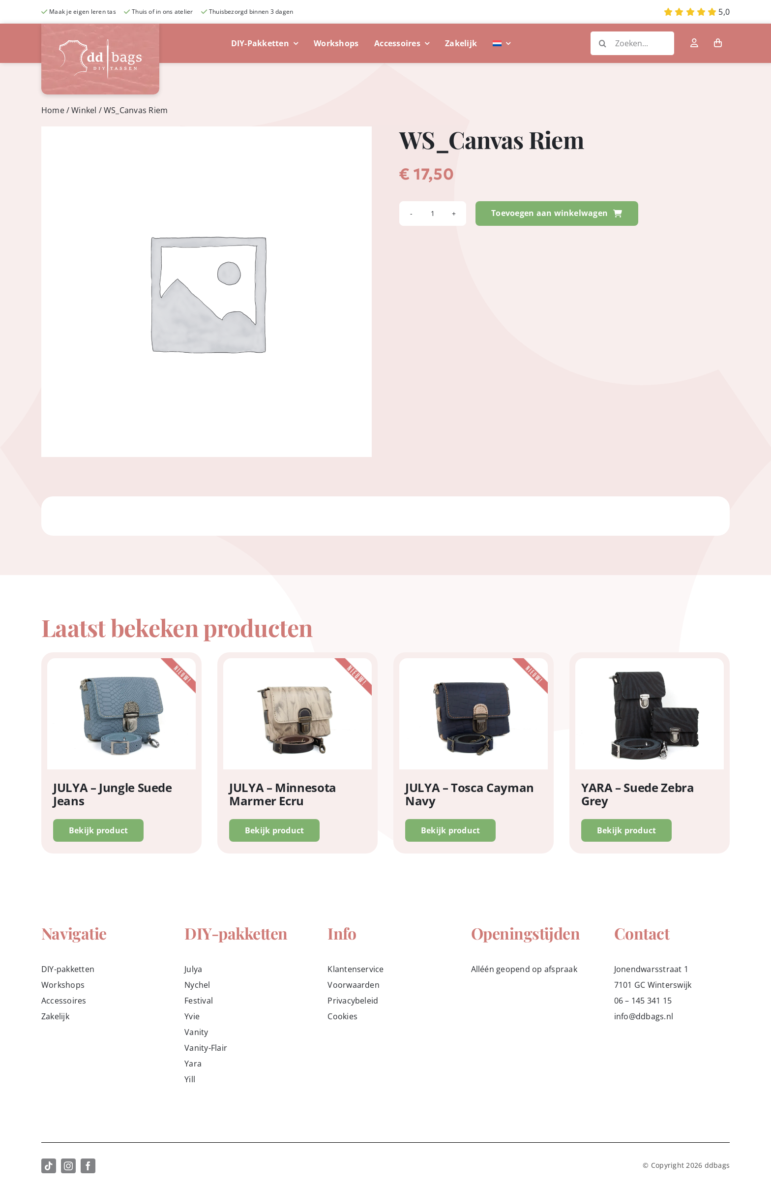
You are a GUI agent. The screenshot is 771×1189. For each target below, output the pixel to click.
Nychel (197, 984)
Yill (189, 1079)
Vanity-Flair (205, 1047)
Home (52, 110)
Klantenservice (355, 969)
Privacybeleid (352, 1000)
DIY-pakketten (67, 969)
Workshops (63, 984)
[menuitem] (501, 43)
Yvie (192, 1016)
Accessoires (64, 1000)
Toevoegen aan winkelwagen (556, 213)
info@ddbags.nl (643, 1016)
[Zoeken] (602, 43)
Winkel (83, 110)
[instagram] (68, 1166)
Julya (193, 969)
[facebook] (88, 1166)
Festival (198, 1000)
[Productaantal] (433, 213)
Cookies (342, 1016)
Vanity (196, 1032)
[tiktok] (48, 1166)
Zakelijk (55, 1016)
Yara (193, 1063)
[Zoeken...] (632, 43)
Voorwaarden (353, 984)
